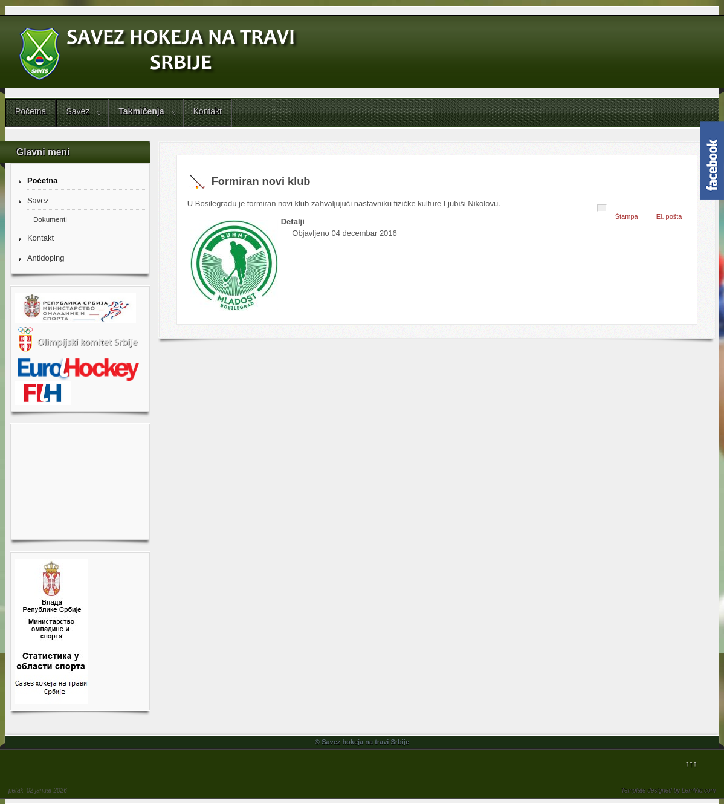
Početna (30, 111)
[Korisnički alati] (602, 208)
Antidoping (45, 257)
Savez (77, 111)
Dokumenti (50, 219)
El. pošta (669, 216)
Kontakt (207, 111)
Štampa (626, 216)
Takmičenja (141, 111)
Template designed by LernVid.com (668, 790)
